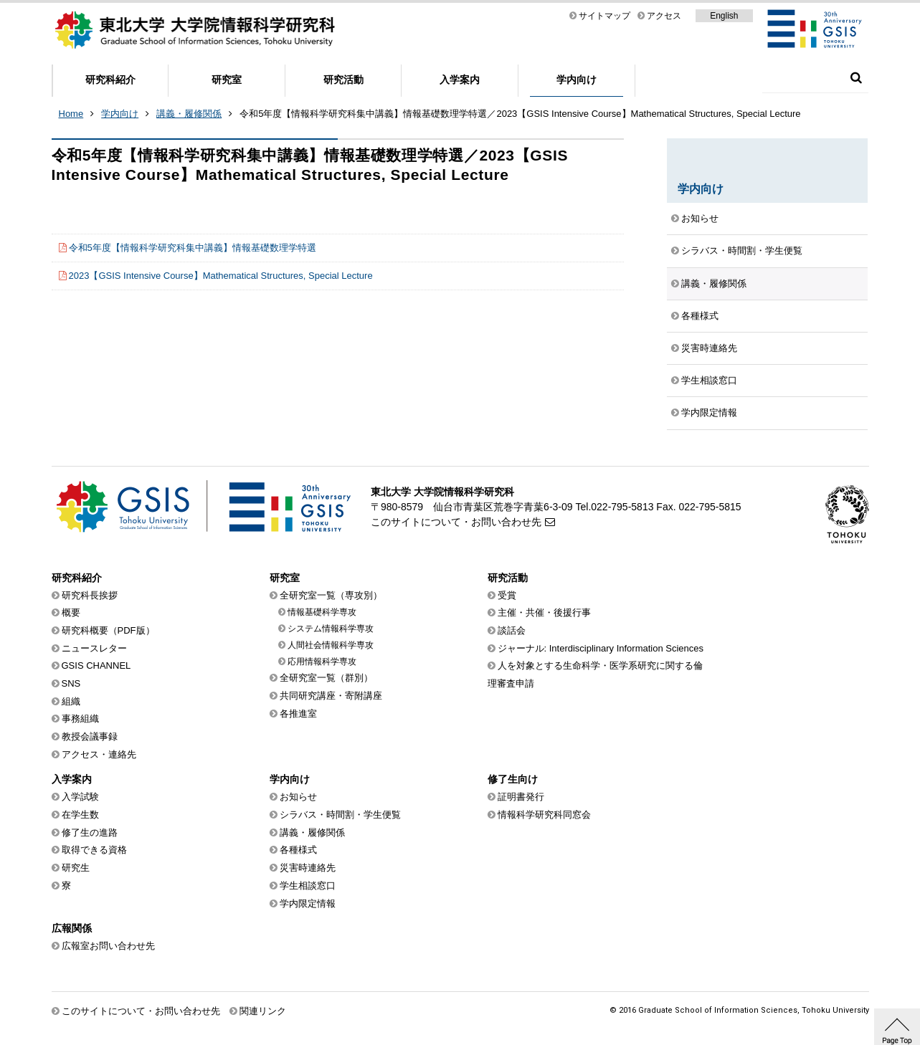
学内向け (576, 79)
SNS (71, 683)
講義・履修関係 (189, 113)
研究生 (76, 867)
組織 (71, 701)
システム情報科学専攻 (331, 629)
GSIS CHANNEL (96, 665)
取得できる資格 (94, 849)
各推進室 (298, 713)
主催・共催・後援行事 (544, 612)
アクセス (664, 16)
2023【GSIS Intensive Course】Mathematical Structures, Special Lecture (221, 275)
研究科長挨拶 (90, 595)
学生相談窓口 (709, 380)
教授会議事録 (90, 736)
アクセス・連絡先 (99, 754)
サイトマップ (604, 16)
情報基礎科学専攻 (322, 612)
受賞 (507, 595)
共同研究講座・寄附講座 (331, 695)
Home (71, 113)
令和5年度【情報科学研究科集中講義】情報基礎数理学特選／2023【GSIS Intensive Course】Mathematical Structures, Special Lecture (520, 113)
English (724, 16)
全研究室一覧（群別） (326, 677)
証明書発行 (521, 796)
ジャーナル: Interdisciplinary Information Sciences (601, 648)
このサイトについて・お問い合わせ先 (456, 522)
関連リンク (263, 1011)
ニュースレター (94, 648)
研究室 (227, 79)
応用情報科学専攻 (322, 662)
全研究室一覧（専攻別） (331, 595)
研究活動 (343, 79)
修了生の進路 (90, 832)
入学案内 (460, 79)
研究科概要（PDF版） (108, 630)
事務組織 (80, 718)
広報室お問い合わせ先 (108, 945)
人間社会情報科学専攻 (331, 645)
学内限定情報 (709, 412)
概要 (71, 612)
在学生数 (80, 814)
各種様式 (700, 315)
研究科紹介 (110, 79)
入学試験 (80, 796)
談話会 (512, 630)
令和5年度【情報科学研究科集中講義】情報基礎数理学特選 (192, 247)
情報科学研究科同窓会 (544, 814)
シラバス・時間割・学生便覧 (741, 250)
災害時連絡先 (709, 348)
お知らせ (700, 218)
